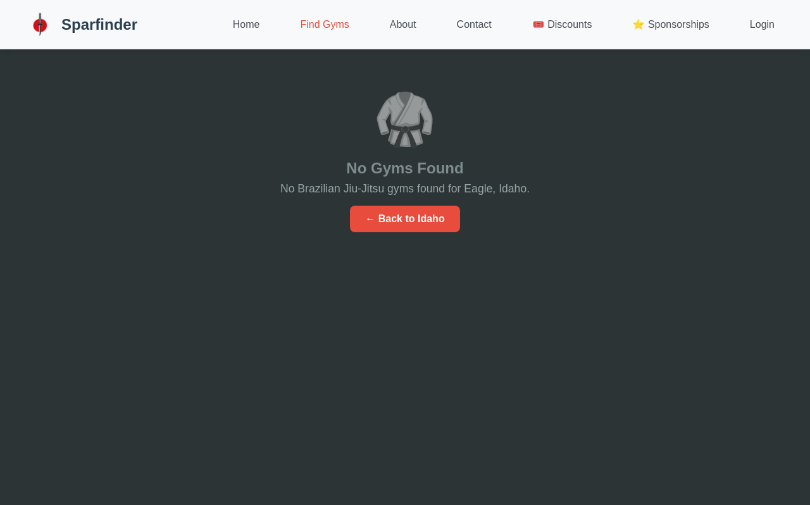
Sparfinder (81, 24)
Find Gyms (324, 24)
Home (246, 24)
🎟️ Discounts (562, 24)
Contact (474, 24)
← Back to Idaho (404, 218)
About (403, 24)
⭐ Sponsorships (670, 24)
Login (762, 24)
